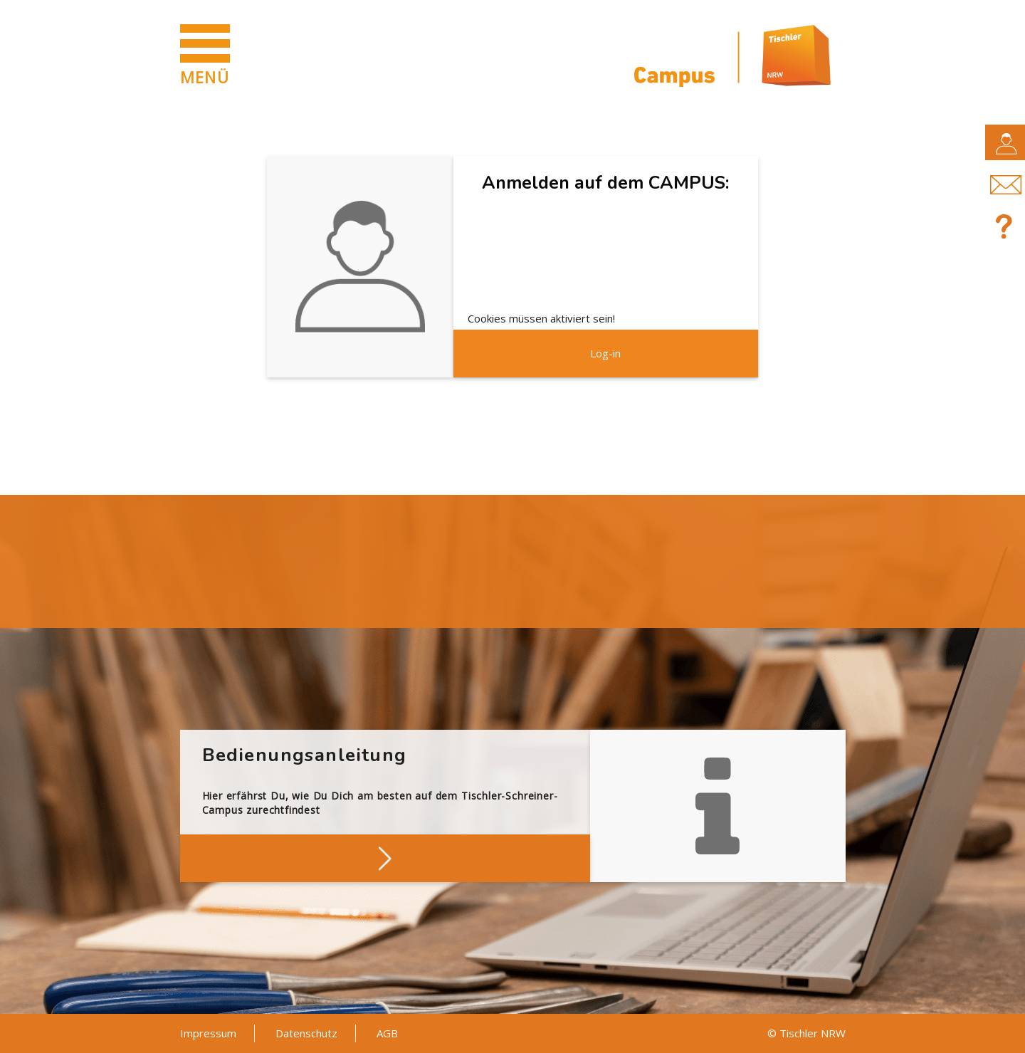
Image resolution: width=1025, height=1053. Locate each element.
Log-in (605, 353)
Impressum (208, 1033)
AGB (387, 1033)
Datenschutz (306, 1033)
